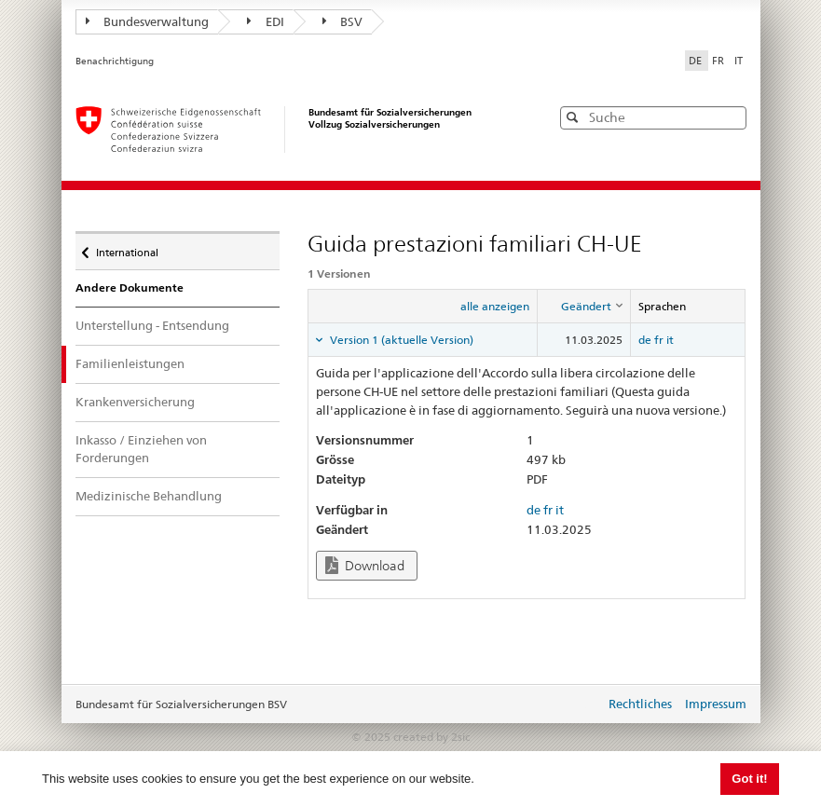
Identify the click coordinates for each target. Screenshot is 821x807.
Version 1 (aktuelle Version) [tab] (400, 340)
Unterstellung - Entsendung (152, 325)
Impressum (715, 703)
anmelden (576, 705)
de (644, 340)
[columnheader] (584, 306)
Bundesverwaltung (148, 21)
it (670, 340)
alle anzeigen (494, 306)
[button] (730, 117)
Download (364, 565)
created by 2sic (431, 737)
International (126, 248)
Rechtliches (640, 703)
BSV (342, 21)
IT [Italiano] (738, 60)
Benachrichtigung (114, 61)
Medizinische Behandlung (148, 495)
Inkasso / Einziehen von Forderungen (141, 449)
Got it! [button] (749, 779)
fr (659, 340)
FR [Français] (719, 60)
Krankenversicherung (135, 401)
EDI (265, 21)
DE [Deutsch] (697, 60)
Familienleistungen (143, 363)
